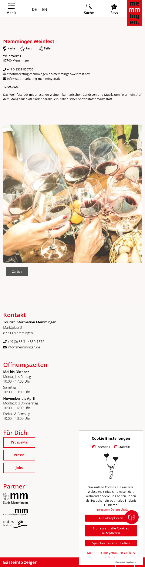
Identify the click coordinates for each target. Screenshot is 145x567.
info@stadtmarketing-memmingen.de (34, 79)
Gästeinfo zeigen (20, 562)
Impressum (102, 509)
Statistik (124, 446)
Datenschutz (119, 509)
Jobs (19, 467)
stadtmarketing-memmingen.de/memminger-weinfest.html (49, 74)
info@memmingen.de (21, 347)
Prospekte (19, 442)
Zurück (17, 271)
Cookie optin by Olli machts (126, 562)
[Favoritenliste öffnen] (114, 9)
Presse (19, 455)
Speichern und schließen (111, 543)
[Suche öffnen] (88, 9)
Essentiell (103, 446)
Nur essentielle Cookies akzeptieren (111, 530)
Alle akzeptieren (111, 518)
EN (44, 9)
